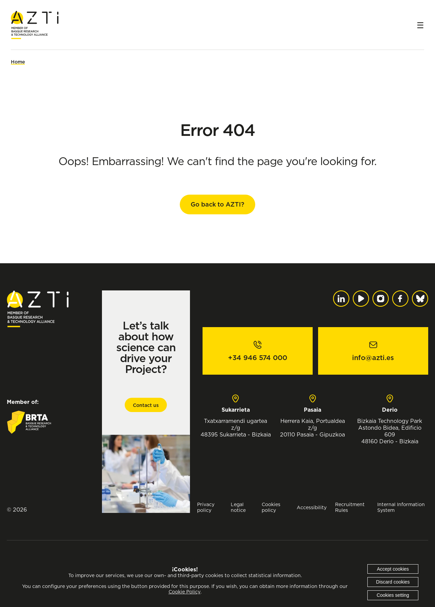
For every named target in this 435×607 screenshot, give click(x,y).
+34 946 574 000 (257, 357)
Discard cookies (393, 582)
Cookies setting (393, 595)
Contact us (146, 405)
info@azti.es (373, 357)
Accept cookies (393, 569)
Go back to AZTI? (217, 204)
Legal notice (238, 507)
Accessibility (312, 507)
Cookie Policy (185, 591)
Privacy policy (205, 507)
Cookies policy (271, 507)
